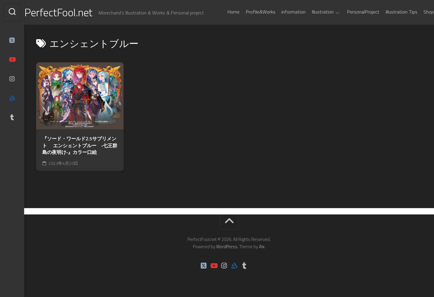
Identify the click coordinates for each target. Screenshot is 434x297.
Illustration (311, 12)
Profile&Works (249, 12)
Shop (417, 12)
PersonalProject (351, 12)
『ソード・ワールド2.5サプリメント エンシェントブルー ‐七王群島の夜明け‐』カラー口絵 (79, 145)
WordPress (226, 246)
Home (221, 12)
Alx (262, 246)
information (282, 12)
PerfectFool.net (70, 12)
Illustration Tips (390, 12)
